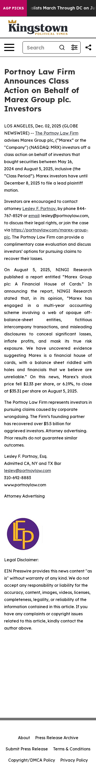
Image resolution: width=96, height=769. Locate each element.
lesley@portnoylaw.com (27, 470)
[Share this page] (88, 47)
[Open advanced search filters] (74, 47)
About (24, 737)
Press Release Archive (56, 737)
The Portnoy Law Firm (56, 133)
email (33, 215)
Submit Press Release (27, 748)
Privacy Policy (74, 760)
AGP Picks (13, 8)
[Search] (39, 47)
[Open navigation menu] (9, 47)
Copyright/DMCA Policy (31, 760)
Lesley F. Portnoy (39, 208)
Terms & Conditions (71, 748)
